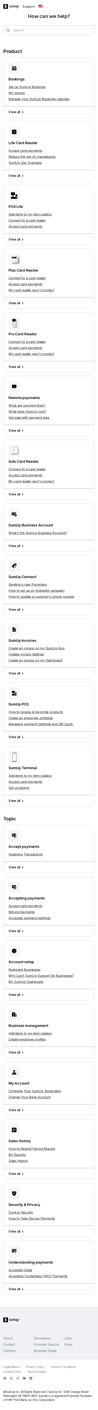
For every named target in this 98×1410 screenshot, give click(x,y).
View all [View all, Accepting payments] (17, 931)
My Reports (17, 1155)
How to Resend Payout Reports (32, 1149)
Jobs (68, 1338)
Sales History (18, 1161)
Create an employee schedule (31, 718)
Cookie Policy (12, 1371)
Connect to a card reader (27, 220)
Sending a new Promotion (28, 585)
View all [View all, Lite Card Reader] (17, 175)
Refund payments (22, 912)
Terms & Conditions (63, 1366)
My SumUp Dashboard (26, 982)
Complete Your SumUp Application (35, 1091)
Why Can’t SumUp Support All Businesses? (41, 976)
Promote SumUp (46, 1344)
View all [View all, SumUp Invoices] (17, 673)
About (8, 1338)
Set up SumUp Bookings (27, 87)
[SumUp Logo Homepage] (12, 6)
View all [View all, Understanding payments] (17, 1289)
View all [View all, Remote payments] (17, 430)
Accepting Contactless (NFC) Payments (38, 1276)
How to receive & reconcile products (36, 712)
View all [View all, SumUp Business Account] (17, 546)
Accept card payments (25, 151)
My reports (17, 93)
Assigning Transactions (26, 854)
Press (68, 1344)
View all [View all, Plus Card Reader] (17, 303)
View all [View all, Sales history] (17, 1173)
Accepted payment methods (30, 918)
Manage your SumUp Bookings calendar (39, 99)
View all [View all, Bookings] (17, 112)
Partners (9, 1351)
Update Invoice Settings (26, 654)
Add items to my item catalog (30, 214)
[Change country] (41, 6)
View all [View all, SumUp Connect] (17, 609)
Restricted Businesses (24, 970)
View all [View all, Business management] (17, 1052)
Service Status (37, 1371)
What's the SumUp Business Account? (38, 533)
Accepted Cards (20, 1270)
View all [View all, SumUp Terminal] (17, 800)
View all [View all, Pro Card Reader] (17, 367)
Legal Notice (11, 1366)
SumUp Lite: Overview (25, 163)
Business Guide (45, 1351)
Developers (42, 1338)
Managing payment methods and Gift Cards (41, 724)
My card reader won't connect (31, 290)
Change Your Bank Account (30, 1097)
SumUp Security (21, 1212)
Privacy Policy (35, 1366)
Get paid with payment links (29, 418)
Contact (9, 1344)
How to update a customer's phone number (41, 597)
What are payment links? (27, 405)
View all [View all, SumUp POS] (17, 737)
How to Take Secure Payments (32, 1218)
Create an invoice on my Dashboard (35, 660)
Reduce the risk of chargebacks (32, 157)
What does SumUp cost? (27, 412)
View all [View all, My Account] (17, 1110)
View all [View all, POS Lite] (17, 239)
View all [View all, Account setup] (17, 994)
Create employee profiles (27, 1039)
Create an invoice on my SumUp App (37, 648)
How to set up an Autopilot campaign (36, 591)
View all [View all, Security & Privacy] (17, 1231)
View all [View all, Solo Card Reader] (17, 494)
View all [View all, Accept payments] (17, 867)
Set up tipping (19, 788)
